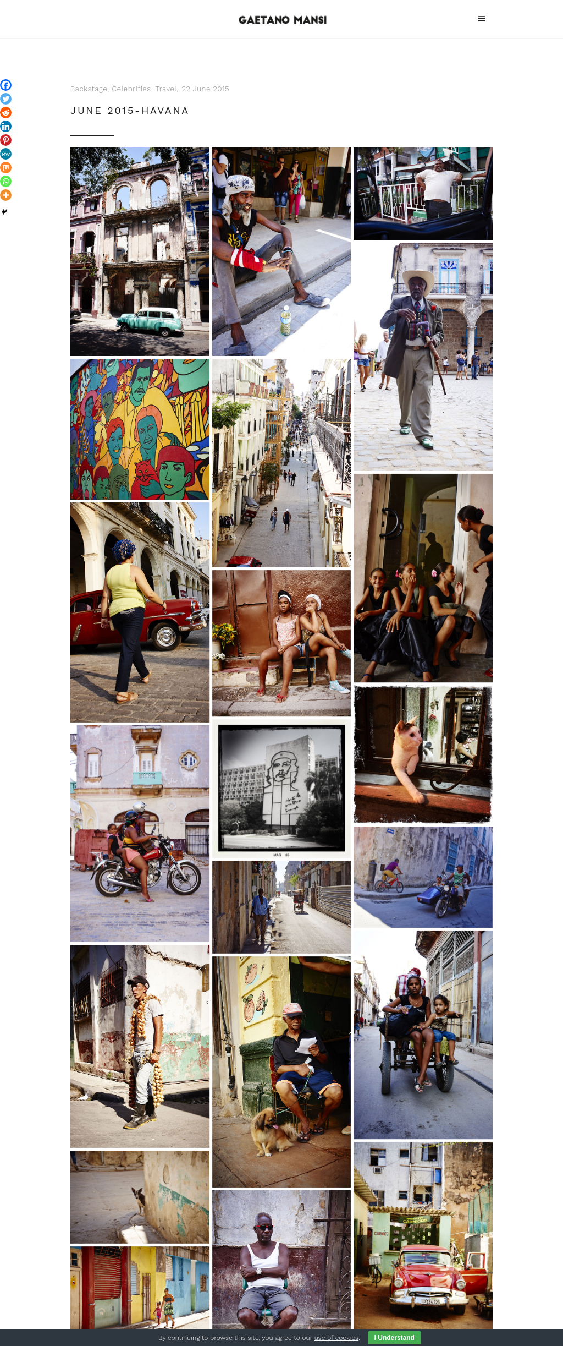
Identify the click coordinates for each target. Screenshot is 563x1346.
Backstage (88, 89)
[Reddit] (6, 112)
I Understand (394, 1338)
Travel (166, 89)
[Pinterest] (6, 140)
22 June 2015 (205, 89)
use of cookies (336, 1338)
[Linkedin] (6, 126)
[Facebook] (6, 85)
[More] (6, 195)
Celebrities (131, 89)
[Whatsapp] (6, 181)
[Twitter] (6, 99)
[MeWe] (6, 154)
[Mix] (6, 167)
